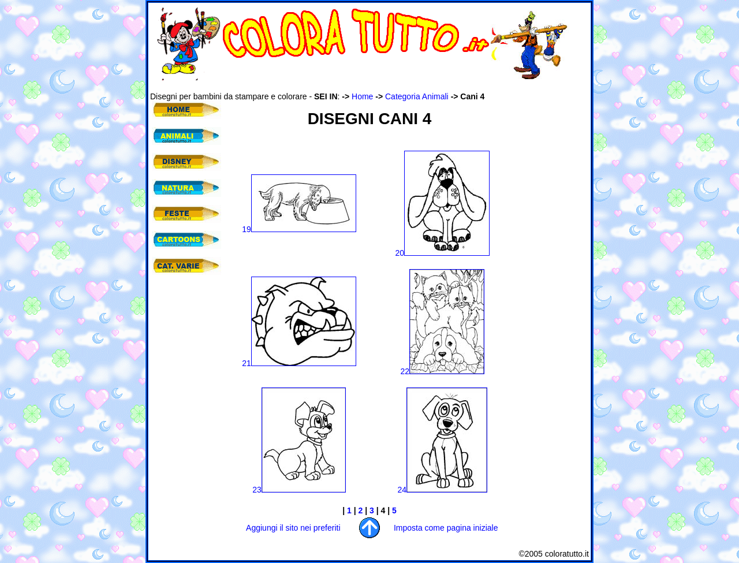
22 (443, 371)
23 (299, 489)
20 (442, 253)
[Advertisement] (360, 85)
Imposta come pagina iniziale (446, 527)
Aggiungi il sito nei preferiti (293, 527)
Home (362, 96)
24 (443, 489)
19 (299, 229)
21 (299, 363)
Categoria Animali (417, 96)
